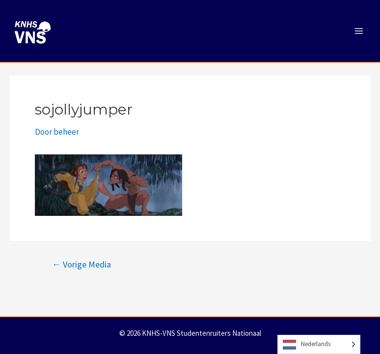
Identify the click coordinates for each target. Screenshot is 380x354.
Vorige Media (81, 264)
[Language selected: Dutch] (318, 344)
